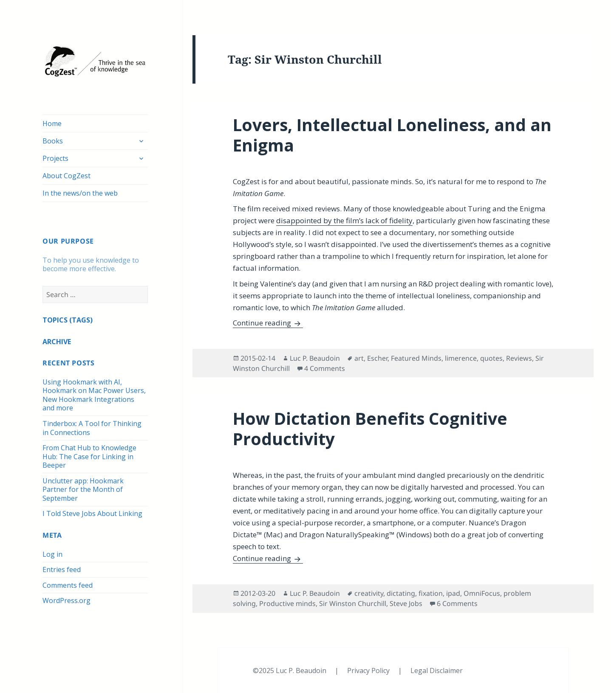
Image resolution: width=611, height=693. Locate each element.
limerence (461, 358)
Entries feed (61, 569)
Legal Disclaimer (436, 670)
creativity (368, 593)
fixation (431, 593)
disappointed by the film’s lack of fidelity (344, 220)
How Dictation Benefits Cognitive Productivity (370, 428)
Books (52, 141)
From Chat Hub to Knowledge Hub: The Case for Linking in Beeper (89, 456)
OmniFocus (482, 593)
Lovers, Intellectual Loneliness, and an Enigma (392, 134)
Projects (55, 158)
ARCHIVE (56, 341)
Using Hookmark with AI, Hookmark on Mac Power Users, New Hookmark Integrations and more (94, 395)
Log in (52, 554)
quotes (491, 358)
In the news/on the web (80, 193)
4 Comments (324, 368)
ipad (453, 593)
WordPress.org (66, 600)
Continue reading (268, 323)
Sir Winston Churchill (352, 603)
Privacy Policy (369, 670)
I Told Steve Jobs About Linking (92, 513)
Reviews (519, 358)
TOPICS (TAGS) (67, 320)
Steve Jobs (406, 603)
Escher (377, 358)
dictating (401, 593)
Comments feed (67, 585)
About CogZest (66, 175)
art (359, 358)
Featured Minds (416, 358)
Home (52, 123)
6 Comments (457, 603)
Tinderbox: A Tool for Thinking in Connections (91, 428)
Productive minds (287, 603)
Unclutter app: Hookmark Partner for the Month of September (83, 489)
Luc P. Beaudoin (315, 358)
